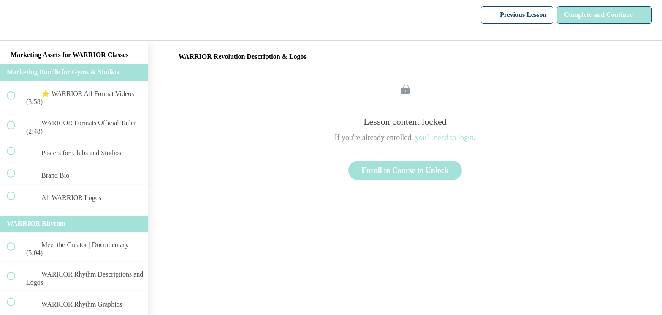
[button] (15, 20)
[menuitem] (74, 20)
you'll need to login (444, 137)
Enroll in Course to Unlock (405, 170)
